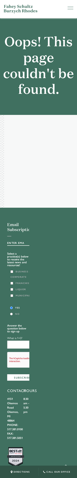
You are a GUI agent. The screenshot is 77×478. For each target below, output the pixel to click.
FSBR (20, 9)
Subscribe (22, 377)
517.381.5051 (15, 438)
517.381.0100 (15, 429)
